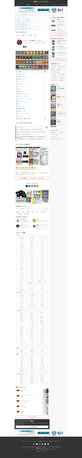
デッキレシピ (45, 4)
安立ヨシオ (31, 317)
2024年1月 (31, 377)
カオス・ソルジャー (22, 281)
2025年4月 (21, 380)
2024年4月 (42, 377)
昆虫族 (22, 362)
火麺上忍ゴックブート (22, 101)
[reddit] (48, 444)
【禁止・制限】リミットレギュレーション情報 (58, 65)
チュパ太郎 (42, 329)
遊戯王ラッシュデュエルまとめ (41, 1)
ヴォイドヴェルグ (31, 254)
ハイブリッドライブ (32, 261)
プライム (21, 270)
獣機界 (42, 261)
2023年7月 (42, 375)
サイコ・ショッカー (32, 239)
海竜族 (32, 364)
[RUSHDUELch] (45, 444)
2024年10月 (32, 379)
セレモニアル (42, 275)
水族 (42, 359)
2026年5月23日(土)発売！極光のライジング (23, 24)
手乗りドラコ (22, 284)
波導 (42, 265)
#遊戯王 (31, 136)
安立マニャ (42, 331)
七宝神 (42, 270)
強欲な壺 (58, 121)
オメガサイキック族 (42, 369)
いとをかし (42, 277)
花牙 (32, 267)
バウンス (42, 302)
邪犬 (42, 256)
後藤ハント (21, 319)
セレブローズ (22, 260)
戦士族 (22, 355)
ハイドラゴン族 (32, 369)
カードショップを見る (58, 34)
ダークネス (31, 260)
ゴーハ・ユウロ (32, 324)
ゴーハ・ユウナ (32, 333)
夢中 (32, 274)
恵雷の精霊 (42, 272)
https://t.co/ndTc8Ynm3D (26, 136)
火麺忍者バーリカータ (22, 76)
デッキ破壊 (21, 302)
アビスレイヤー (42, 268)
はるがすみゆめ (61, 132)
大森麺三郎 (23, 35)
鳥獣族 (42, 362)
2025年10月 (42, 380)
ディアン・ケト (32, 251)
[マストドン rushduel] (42, 444)
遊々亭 (58, 19)
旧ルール (18, 35)
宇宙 (18, 103)
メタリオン (31, 253)
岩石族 (22, 366)
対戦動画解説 (32, 294)
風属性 (42, 351)
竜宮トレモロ (22, 336)
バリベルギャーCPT (21, 340)
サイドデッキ (42, 295)
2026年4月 (31, 382)
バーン (22, 304)
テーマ (18, 235)
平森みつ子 (31, 331)
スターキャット (42, 258)
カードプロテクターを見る (58, 59)
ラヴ (32, 270)
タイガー (21, 322)
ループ (42, 301)
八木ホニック (42, 315)
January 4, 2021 (40, 138)
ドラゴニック (42, 249)
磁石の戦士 (31, 244)
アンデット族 (22, 359)
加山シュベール (42, 322)
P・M (21, 277)
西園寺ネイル (42, 321)
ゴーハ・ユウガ (42, 326)
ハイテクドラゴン (21, 256)
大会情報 (27, 4)
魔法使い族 (21, 357)
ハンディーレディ (21, 279)
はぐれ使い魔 (22, 258)
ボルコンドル (32, 249)
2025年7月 (31, 380)
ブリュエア (42, 340)
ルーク (32, 312)
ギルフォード (42, 242)
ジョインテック (42, 254)
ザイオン (32, 338)
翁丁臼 (42, 343)
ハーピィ (32, 242)
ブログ (19, 4)
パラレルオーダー (31, 304)
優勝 (21, 294)
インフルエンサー (63, 4)
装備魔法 (21, 308)
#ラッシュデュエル (36, 136)
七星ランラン (32, 335)
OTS (31, 279)
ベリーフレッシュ (31, 272)
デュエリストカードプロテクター (61, 41)
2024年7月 (21, 379)
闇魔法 (42, 306)
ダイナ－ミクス (21, 274)
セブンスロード (42, 247)
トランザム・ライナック (21, 254)
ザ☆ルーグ (42, 335)
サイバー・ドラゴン (42, 239)
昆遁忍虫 (21, 275)
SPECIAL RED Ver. (62, 78)
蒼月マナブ (31, 329)
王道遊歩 (21, 329)
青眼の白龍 (20, 91)
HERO (42, 244)
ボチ (21, 324)
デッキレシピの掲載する (32, 426)
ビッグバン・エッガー (22, 81)
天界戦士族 (21, 371)
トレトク (58, 29)
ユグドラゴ (21, 251)
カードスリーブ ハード (61, 52)
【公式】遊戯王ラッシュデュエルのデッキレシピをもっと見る (32, 178)
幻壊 (32, 265)
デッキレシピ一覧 (32, 416)
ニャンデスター (21, 331)
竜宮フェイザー (32, 336)
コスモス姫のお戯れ (61, 88)
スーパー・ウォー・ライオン (42, 282)
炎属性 (22, 351)
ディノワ (32, 343)
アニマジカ (42, 274)
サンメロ (21, 301)
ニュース (36, 4)
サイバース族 (42, 366)
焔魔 (32, 240)
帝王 (21, 240)
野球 (42, 267)
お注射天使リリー (21, 247)
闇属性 (22, 349)
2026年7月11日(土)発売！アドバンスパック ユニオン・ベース (26, 26)
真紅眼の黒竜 (32, 237)
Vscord (54, 449)
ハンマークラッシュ (21, 106)
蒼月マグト (42, 336)
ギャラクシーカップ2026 (20, 17)
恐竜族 (22, 364)
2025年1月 (42, 379)
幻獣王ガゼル (20, 84)
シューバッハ (22, 345)
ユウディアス (22, 328)
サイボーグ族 (32, 371)
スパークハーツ (21, 286)
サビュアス (31, 340)
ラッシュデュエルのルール (55, 72)
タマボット (31, 256)
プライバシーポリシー (33, 441)
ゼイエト (21, 342)
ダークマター (22, 261)
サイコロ (32, 299)
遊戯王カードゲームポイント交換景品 (57, 80)
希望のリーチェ (60, 105)
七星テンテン (42, 342)
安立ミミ (21, 317)
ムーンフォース (42, 286)
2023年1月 (21, 375)
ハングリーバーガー (42, 279)
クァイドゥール (42, 338)
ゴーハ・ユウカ (21, 326)
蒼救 (32, 211)
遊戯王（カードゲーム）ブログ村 (56, 138)
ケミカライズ (32, 258)
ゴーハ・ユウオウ (31, 326)
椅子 (42, 263)
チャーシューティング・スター (23, 113)
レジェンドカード (61, 76)
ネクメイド (21, 282)
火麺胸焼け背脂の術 (21, 108)
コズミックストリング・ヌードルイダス (25, 98)
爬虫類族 (32, 362)
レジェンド (31, 275)
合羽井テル (21, 333)
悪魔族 (42, 357)
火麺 (21, 263)
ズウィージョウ (32, 328)
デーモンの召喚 (21, 239)
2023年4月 (31, 375)
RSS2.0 (59, 441)
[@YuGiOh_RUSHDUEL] (24, 47)
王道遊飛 (42, 328)
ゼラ (32, 277)
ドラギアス (21, 249)
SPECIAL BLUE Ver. (54, 78)
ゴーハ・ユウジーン (42, 324)
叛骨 (42, 284)
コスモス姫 (31, 281)
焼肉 (21, 253)
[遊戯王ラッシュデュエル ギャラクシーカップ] (26, 47)
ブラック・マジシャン (42, 237)
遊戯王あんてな (54, 132)
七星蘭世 (21, 315)
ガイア (22, 244)
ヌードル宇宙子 (29, 35)
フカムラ (32, 342)
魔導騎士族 (21, 369)
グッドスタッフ (32, 301)
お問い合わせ (51, 441)
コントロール (32, 297)
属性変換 (42, 304)
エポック (21, 338)
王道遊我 (21, 312)
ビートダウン (22, 297)
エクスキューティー (22, 242)
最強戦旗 (32, 247)
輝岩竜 (19, 89)
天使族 (32, 357)
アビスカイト (32, 268)
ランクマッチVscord (55, 134)
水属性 (42, 349)
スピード (37, 211)
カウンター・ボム (21, 116)
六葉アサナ (31, 322)
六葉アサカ (21, 335)
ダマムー (21, 343)
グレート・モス (32, 284)
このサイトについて (25, 441)
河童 (21, 267)
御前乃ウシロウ (42, 317)
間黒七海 (32, 319)
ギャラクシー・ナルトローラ (23, 96)
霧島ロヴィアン (42, 333)
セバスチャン (42, 319)
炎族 (35, 35)
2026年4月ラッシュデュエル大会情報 (22, 20)
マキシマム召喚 (26, 213)
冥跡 (32, 286)
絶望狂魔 (28, 211)
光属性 (32, 349)
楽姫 (32, 263)
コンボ (42, 297)
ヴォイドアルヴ (32, 288)
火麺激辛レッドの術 (21, 111)
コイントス (21, 299)
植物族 (42, 364)
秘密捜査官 (21, 268)
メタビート (42, 299)
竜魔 (32, 306)
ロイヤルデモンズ (42, 251)
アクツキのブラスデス (61, 113)
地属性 (32, 351)
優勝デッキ (18, 211)
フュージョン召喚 (19, 213)
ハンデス (32, 302)
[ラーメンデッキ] (27, 186)
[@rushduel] (34, 444)
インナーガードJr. (60, 46)
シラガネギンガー (21, 74)
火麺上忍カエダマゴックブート (23, 93)
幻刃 (21, 265)
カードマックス (60, 24)
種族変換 (21, 306)
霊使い (23, 211)
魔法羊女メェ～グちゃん (42, 281)
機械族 (32, 366)
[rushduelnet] (39, 444)
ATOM (55, 441)
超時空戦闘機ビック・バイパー (31, 282)
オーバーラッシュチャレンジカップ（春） (23, 19)
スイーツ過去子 (32, 321)
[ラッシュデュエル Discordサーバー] (37, 444)
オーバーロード (42, 253)
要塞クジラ (21, 288)
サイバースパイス (42, 260)
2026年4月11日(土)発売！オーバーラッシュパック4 (24, 22)
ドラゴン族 (42, 355)
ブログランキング (54, 136)
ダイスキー (21, 272)
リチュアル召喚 (43, 211)
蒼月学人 (42, 312)
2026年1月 (21, 382)
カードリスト (54, 4)
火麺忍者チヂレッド (21, 79)
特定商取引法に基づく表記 (43, 441)
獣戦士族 (32, 355)
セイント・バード (21, 86)
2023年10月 (21, 377)
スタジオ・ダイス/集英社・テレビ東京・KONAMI (46, 446)
